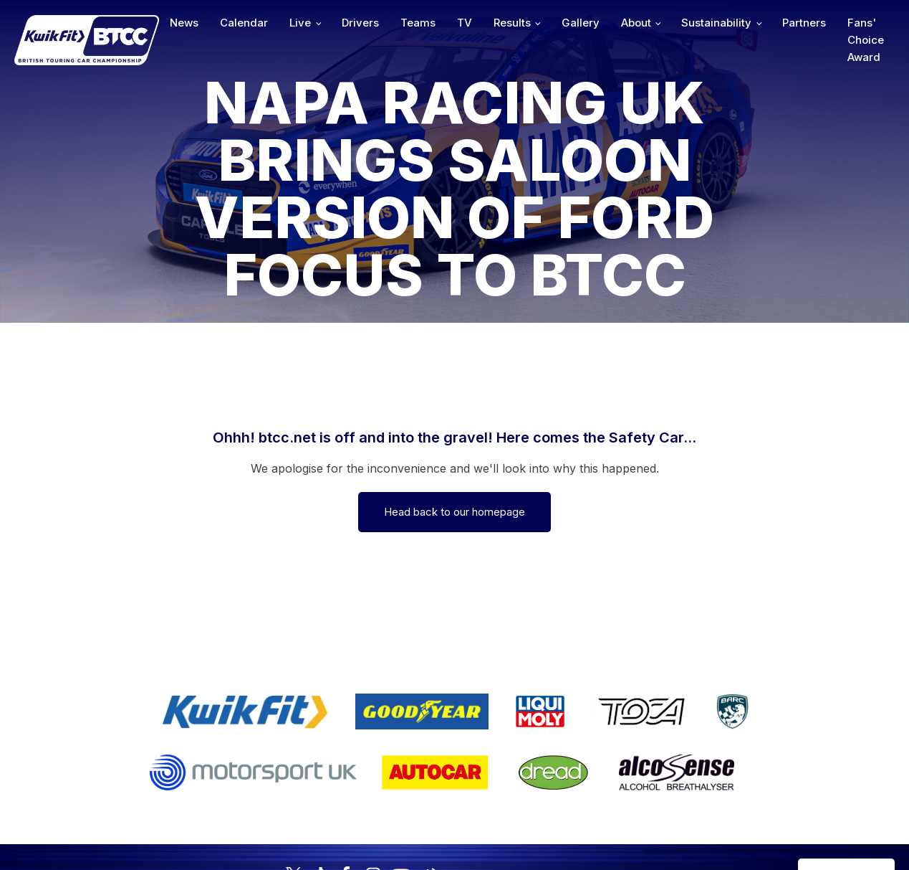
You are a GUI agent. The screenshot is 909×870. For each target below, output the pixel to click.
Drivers (360, 22)
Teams (418, 22)
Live (300, 22)
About (636, 22)
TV (464, 22)
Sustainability (716, 22)
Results (512, 22)
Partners (804, 22)
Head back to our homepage (454, 512)
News (184, 22)
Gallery (581, 22)
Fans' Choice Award (865, 40)
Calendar (244, 22)
